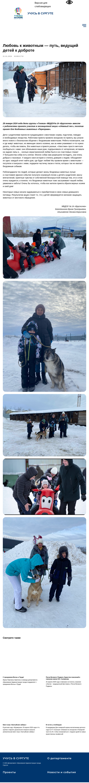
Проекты (9, 773)
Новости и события (61, 773)
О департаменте (59, 759)
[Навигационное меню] (84, 25)
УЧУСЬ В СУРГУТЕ (40, 13)
